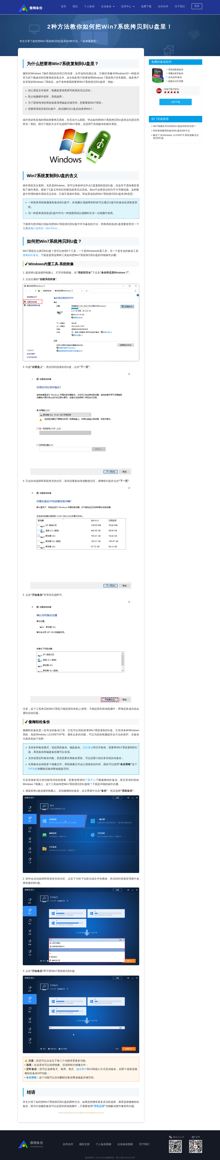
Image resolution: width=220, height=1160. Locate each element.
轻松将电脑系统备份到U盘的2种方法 (171, 129)
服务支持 (84, 1142)
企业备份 (106, 6)
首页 (63, 6)
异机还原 (99, 1104)
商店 (75, 6)
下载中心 (90, 778)
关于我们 (180, 6)
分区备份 (88, 745)
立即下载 (175, 100)
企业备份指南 (125, 1142)
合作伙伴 (163, 6)
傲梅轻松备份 (30, 253)
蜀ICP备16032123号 (125, 1156)
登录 (196, 6)
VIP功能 (33, 767)
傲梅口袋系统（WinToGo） (43, 226)
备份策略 (31, 1075)
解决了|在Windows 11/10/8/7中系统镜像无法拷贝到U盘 (176, 135)
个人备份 (89, 6)
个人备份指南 (103, 1142)
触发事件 (81, 1067)
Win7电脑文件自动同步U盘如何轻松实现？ (174, 124)
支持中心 (126, 6)
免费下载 (146, 6)
